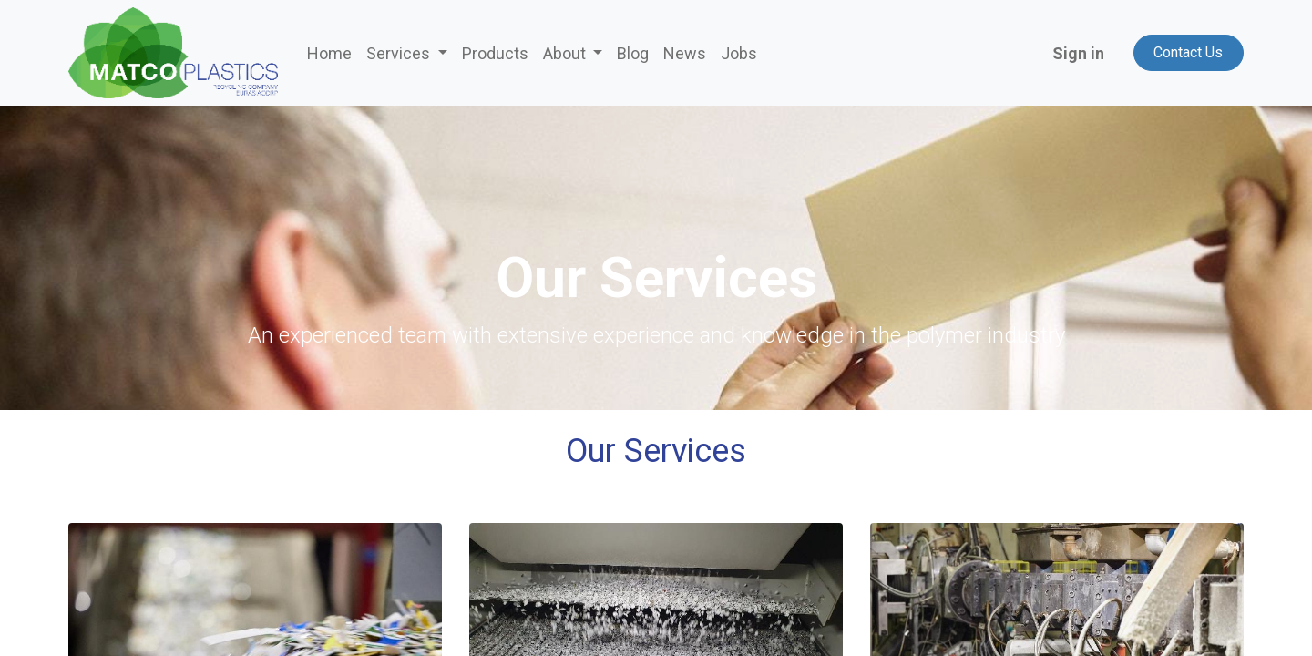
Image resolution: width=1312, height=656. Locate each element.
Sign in (1078, 53)
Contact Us (1188, 52)
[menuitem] (329, 53)
